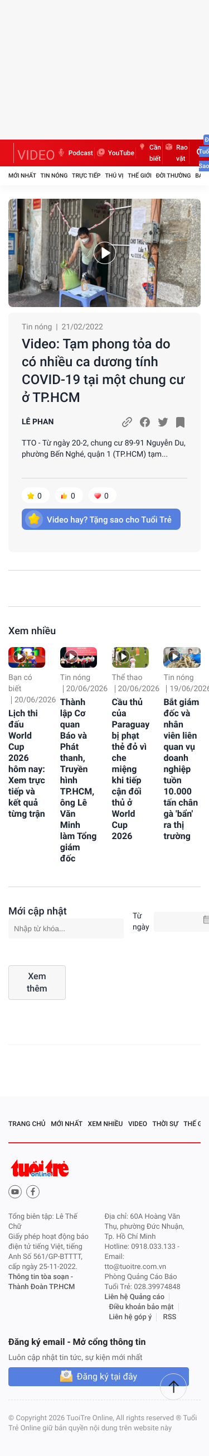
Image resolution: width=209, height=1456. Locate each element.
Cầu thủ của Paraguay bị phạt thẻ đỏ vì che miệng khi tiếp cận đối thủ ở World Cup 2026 (131, 769)
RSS (170, 1317)
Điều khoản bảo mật (141, 1307)
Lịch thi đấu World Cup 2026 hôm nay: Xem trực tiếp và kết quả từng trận (26, 763)
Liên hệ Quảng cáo (135, 1297)
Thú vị (114, 175)
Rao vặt (176, 153)
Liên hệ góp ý (130, 1317)
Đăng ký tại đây (107, 1376)
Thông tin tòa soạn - (40, 1277)
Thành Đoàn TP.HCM (41, 1287)
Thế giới (140, 175)
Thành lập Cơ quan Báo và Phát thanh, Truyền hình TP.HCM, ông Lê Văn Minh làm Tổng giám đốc (78, 780)
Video (137, 1124)
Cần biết (149, 153)
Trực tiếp (86, 175)
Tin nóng (54, 175)
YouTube (115, 153)
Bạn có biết (20, 683)
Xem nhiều (32, 631)
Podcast (74, 153)
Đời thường (173, 175)
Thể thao (127, 677)
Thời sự (165, 1124)
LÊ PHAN (38, 422)
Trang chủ (27, 1124)
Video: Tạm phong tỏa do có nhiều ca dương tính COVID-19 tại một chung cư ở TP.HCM (103, 370)
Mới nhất (22, 175)
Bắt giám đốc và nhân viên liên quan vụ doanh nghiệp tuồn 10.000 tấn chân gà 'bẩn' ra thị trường (181, 769)
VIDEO (36, 155)
